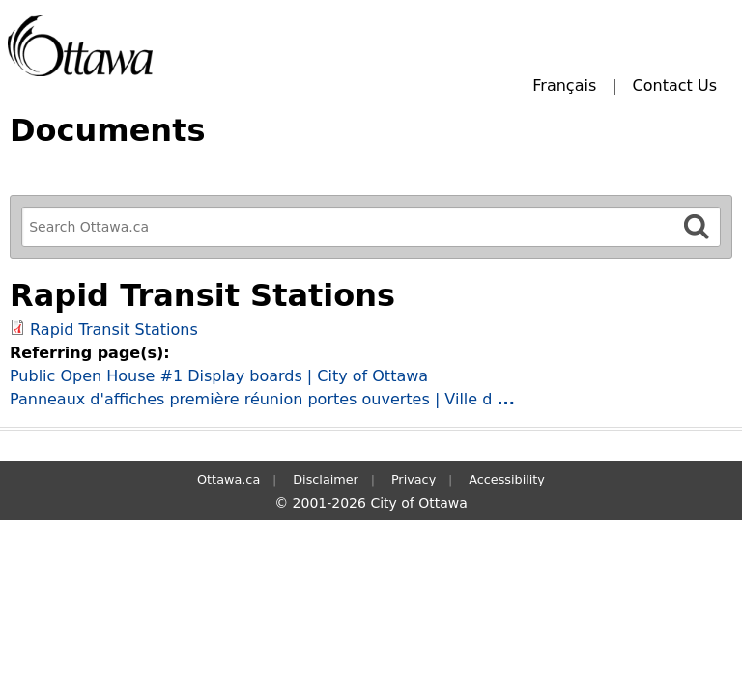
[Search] (696, 226)
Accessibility (507, 479)
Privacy (413, 479)
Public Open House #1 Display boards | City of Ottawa (219, 376)
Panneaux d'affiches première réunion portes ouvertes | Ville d (262, 399)
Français (564, 85)
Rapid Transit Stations (114, 329)
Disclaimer (325, 479)
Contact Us (675, 85)
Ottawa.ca (228, 479)
